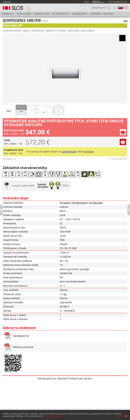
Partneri (95, 13)
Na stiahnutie (60, 13)
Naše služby (24, 13)
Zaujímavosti (79, 13)
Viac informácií (53, 416)
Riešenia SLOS (42, 13)
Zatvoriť (120, 416)
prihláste (89, 151)
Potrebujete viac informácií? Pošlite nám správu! (65, 378)
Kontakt (108, 13)
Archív (86, 2)
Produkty (8, 13)
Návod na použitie (23, 347)
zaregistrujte (69, 151)
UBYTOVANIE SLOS (117, 2)
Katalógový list (21, 335)
